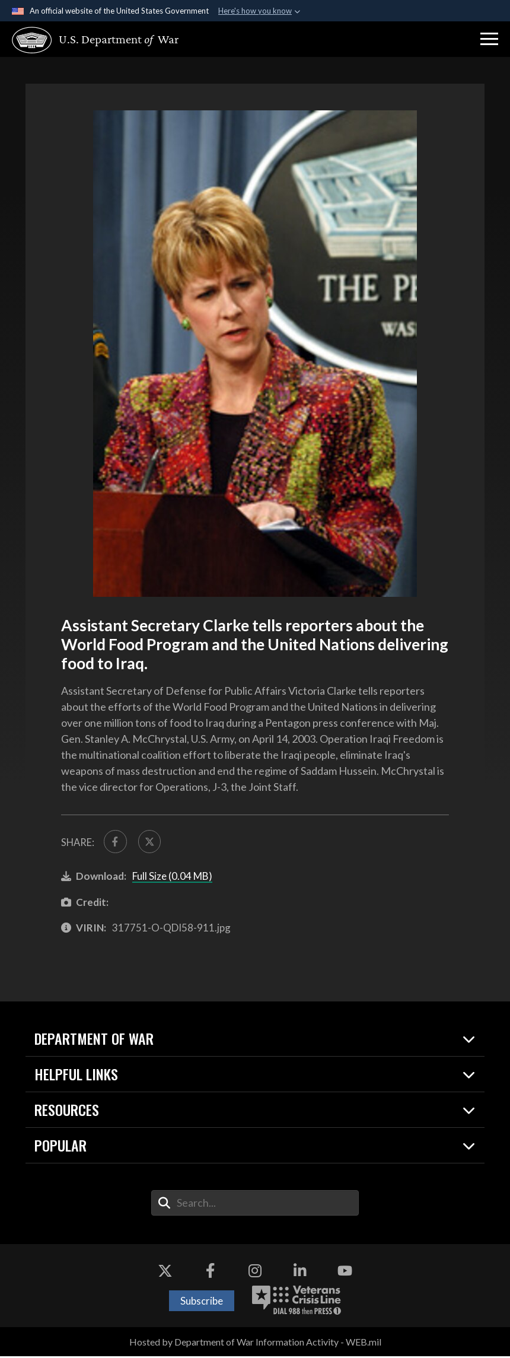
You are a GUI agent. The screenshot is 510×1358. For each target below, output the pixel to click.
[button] (489, 39)
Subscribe (201, 1302)
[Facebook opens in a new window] (210, 1272)
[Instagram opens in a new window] (255, 1272)
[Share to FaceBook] (116, 842)
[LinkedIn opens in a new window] (300, 1272)
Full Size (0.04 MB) (172, 878)
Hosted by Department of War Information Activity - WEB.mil (255, 1343)
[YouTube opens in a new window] (345, 1272)
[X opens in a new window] (165, 1272)
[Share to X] (151, 842)
